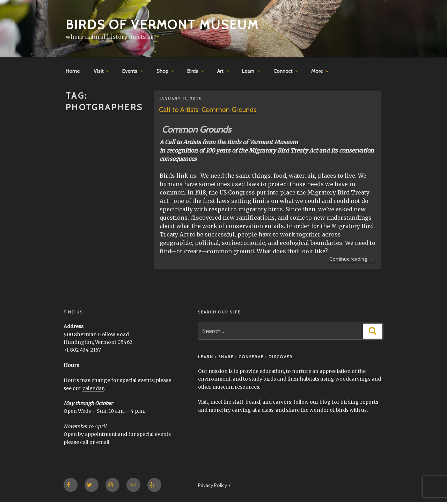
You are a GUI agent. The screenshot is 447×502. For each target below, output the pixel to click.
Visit (102, 71)
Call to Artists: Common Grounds (207, 109)
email (102, 442)
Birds (196, 71)
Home (73, 71)
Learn (251, 71)
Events (133, 71)
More (320, 71)
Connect (286, 71)
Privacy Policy (212, 485)
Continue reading (352, 259)
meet (216, 402)
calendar (93, 388)
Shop (165, 71)
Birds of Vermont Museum (162, 24)
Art (223, 71)
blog (325, 402)
